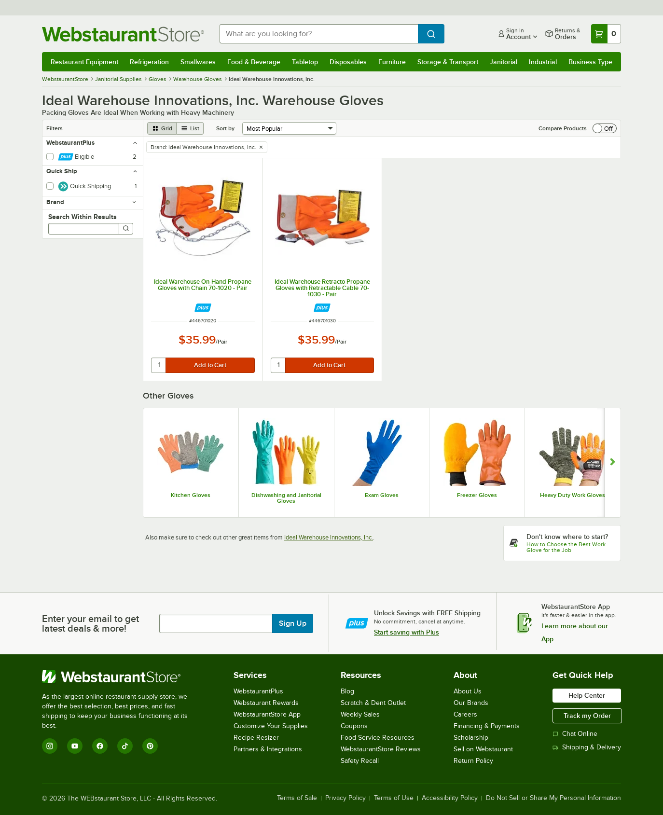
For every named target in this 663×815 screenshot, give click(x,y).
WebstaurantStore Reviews (381, 749)
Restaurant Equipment (84, 62)
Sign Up (292, 623)
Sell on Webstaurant (483, 749)
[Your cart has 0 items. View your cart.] (606, 33)
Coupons (354, 726)
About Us (468, 691)
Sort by (225, 128)
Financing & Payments (487, 726)
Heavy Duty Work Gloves (572, 495)
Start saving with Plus (406, 632)
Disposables (348, 62)
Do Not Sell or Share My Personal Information (553, 798)
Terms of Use (394, 798)
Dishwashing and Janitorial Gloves (286, 498)
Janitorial (503, 62)
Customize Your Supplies (271, 726)
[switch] (605, 128)
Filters (54, 128)
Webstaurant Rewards (266, 702)
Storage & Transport (447, 62)
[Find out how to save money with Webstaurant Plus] (202, 308)
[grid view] (162, 128)
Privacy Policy (345, 798)
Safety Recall (360, 760)
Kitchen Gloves (190, 495)
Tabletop (305, 62)
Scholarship (471, 737)
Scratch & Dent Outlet (373, 702)
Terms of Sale (297, 798)
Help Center (586, 695)
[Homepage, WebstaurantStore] (123, 34)
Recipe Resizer (256, 737)
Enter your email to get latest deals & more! (90, 623)
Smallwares (198, 62)
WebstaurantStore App (267, 714)
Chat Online (574, 733)
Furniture (392, 62)
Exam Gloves (382, 495)
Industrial (543, 62)
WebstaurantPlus (258, 691)
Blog (347, 691)
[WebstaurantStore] (121, 676)
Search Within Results (82, 217)
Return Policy (473, 760)
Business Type (590, 62)
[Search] (126, 229)
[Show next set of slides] (613, 462)
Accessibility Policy (450, 798)
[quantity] (159, 365)
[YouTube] (75, 746)
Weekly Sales (360, 714)
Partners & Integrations (268, 749)
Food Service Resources (377, 737)
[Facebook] (100, 746)
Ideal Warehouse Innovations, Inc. (328, 537)
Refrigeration (149, 62)
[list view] (190, 128)
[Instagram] (49, 746)
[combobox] (319, 33)
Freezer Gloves (477, 495)
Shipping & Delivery (586, 747)
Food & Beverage (253, 62)
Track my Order (587, 715)
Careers (465, 714)
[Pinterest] (150, 746)
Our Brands (471, 702)
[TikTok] (125, 746)
